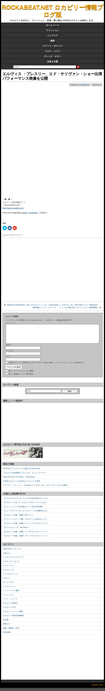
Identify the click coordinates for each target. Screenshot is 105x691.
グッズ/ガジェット (10, 577)
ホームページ (52, 25)
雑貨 (52, 41)
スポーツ (6, 581)
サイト (8, 360)
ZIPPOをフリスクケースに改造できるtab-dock (21, 472)
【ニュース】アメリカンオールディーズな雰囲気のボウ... (26, 514)
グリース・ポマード (52, 46)
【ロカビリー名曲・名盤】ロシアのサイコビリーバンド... (26, 535)
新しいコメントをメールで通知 (21, 374)
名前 (8, 348)
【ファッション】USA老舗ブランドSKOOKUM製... (23, 510)
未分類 (5, 623)
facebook (33, 213)
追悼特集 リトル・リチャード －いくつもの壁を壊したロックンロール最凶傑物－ (66, 307)
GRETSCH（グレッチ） (13, 552)
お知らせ (6, 556)
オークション (8, 569)
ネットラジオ (8, 585)
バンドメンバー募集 (11, 594)
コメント (10, 323)
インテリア (52, 35)
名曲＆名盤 (52, 61)
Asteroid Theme (97, 688)
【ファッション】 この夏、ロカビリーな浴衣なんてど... (25, 522)
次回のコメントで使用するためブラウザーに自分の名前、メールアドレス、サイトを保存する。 (47, 366)
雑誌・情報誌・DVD (11, 631)
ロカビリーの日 (9, 610)
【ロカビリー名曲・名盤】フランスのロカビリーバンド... (26, 539)
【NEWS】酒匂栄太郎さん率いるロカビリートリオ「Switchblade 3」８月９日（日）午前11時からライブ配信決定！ (52, 305)
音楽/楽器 (7, 635)
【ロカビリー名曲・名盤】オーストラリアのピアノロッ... (26, 527)
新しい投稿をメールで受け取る (21, 377)
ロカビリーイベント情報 (13, 615)
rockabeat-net (83, 85)
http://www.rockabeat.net (12, 208)
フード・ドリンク (10, 602)
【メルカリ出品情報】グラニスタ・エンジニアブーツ (24, 476)
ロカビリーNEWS (10, 606)
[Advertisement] (52, 269)
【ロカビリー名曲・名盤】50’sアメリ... (19, 518)
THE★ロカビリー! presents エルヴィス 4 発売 (21, 484)
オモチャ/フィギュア (11, 565)
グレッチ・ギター (52, 56)
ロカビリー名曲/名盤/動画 (13, 619)
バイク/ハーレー (9, 590)
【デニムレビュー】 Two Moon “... (16, 531)
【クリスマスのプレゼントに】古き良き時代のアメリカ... (26, 502)
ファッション (52, 30)
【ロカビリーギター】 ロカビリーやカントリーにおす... (25, 506)
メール (9, 354)
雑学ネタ (6, 627)
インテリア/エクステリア (13, 560)
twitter (24, 213)
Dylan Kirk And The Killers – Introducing (18, 480)
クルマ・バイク (52, 51)
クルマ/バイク (8, 573)
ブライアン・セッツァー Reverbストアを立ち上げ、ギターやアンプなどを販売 (35, 488)
